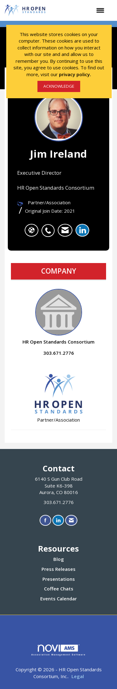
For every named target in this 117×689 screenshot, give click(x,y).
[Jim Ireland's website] (31, 230)
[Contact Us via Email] (71, 520)
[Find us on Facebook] (45, 520)
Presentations (58, 579)
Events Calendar (58, 598)
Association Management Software (58, 650)
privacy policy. (75, 74)
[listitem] (49, 227)
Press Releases (58, 569)
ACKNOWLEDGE (58, 86)
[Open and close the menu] (79, 10)
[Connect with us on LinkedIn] (58, 520)
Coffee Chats (58, 588)
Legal (77, 676)
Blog (58, 559)
